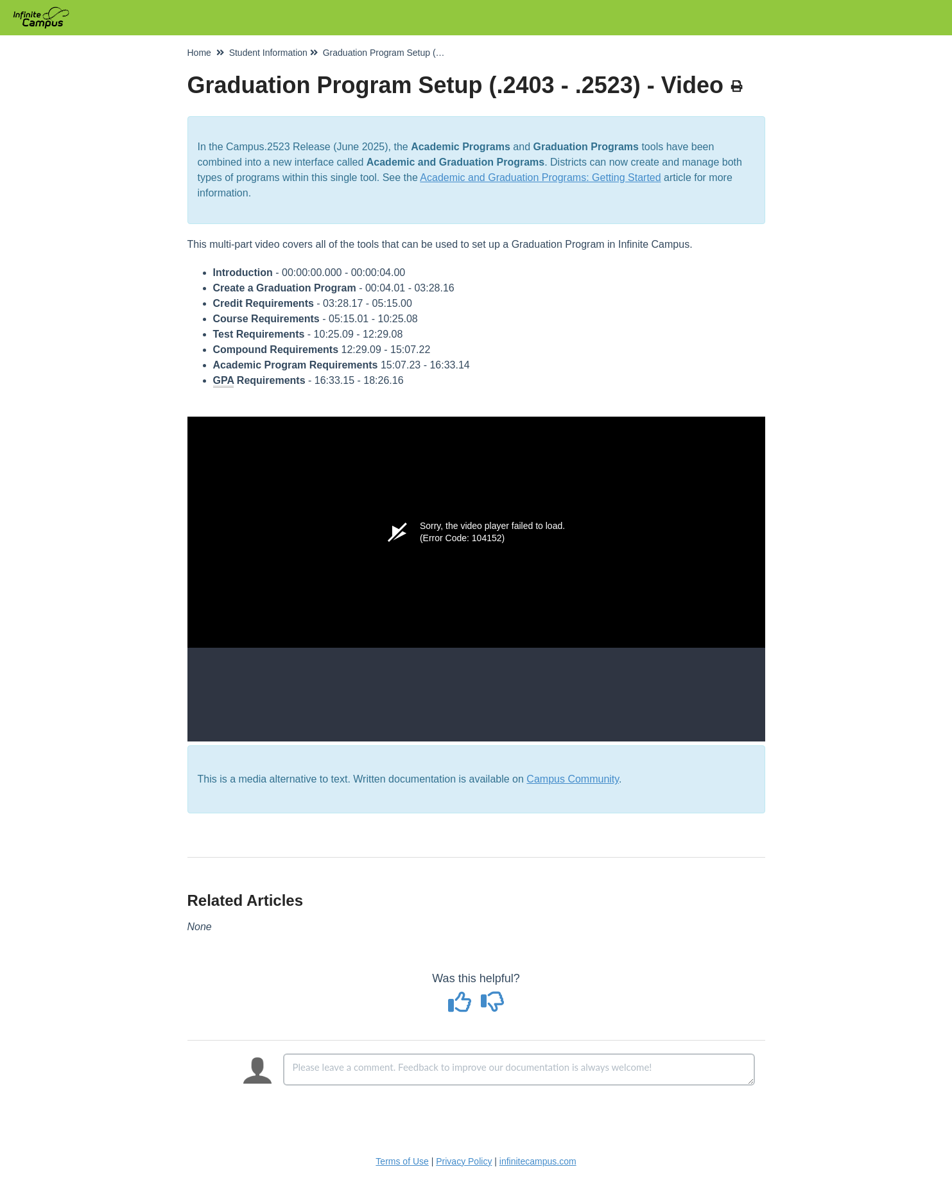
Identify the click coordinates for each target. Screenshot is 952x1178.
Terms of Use (402, 1161)
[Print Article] (737, 86)
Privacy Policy (464, 1161)
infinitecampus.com (537, 1161)
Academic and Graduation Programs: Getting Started (540, 177)
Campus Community (572, 779)
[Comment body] (519, 1069)
